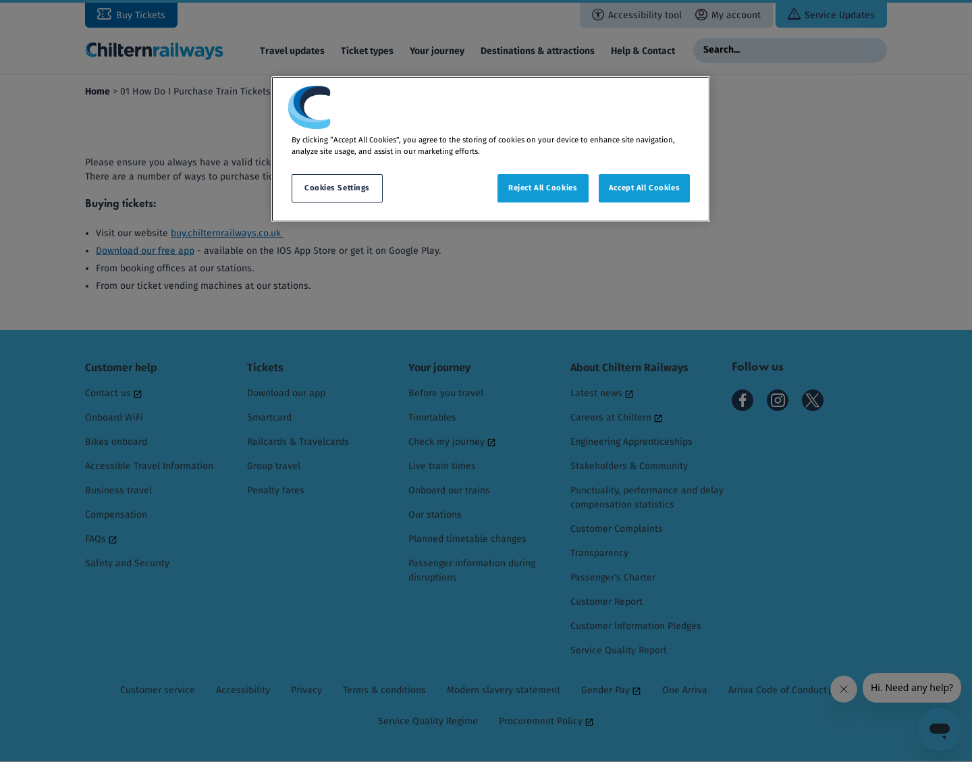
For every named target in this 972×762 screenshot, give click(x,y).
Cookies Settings (337, 187)
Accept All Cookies (644, 187)
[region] (490, 149)
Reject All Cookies (542, 187)
